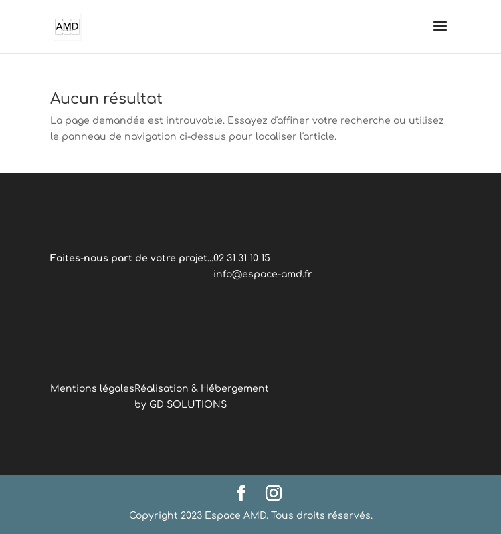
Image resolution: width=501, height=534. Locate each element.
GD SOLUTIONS (188, 405)
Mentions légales (92, 389)
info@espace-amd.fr (262, 274)
